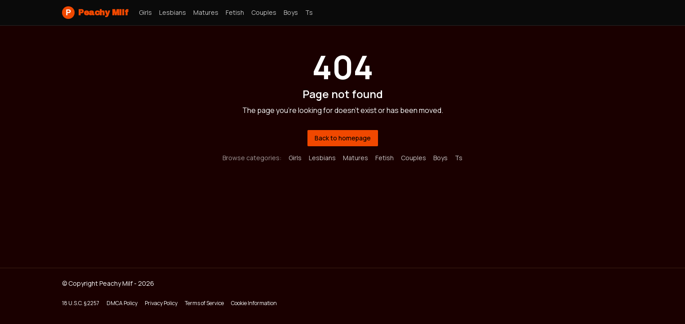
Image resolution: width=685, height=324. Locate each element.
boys (291, 12)
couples (263, 12)
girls (145, 12)
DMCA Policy (122, 303)
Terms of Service (204, 303)
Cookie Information (254, 303)
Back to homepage (343, 138)
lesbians (172, 12)
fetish (235, 12)
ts (309, 12)
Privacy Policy (161, 303)
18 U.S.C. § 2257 (80, 303)
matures (205, 12)
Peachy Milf (95, 12)
